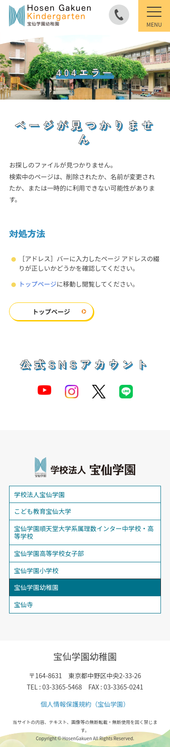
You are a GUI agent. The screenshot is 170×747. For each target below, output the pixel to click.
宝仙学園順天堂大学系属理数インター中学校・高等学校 (84, 532)
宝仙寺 (23, 604)
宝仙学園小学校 (36, 570)
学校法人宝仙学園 (39, 494)
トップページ (38, 283)
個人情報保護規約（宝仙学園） (85, 704)
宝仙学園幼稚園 (36, 587)
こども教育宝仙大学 (42, 511)
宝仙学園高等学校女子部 (49, 553)
